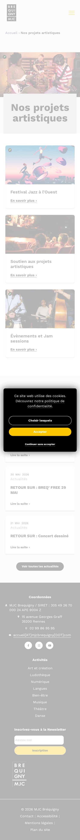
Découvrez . (40, 403)
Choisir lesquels (40, 420)
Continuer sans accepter (40, 444)
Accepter (40, 431)
